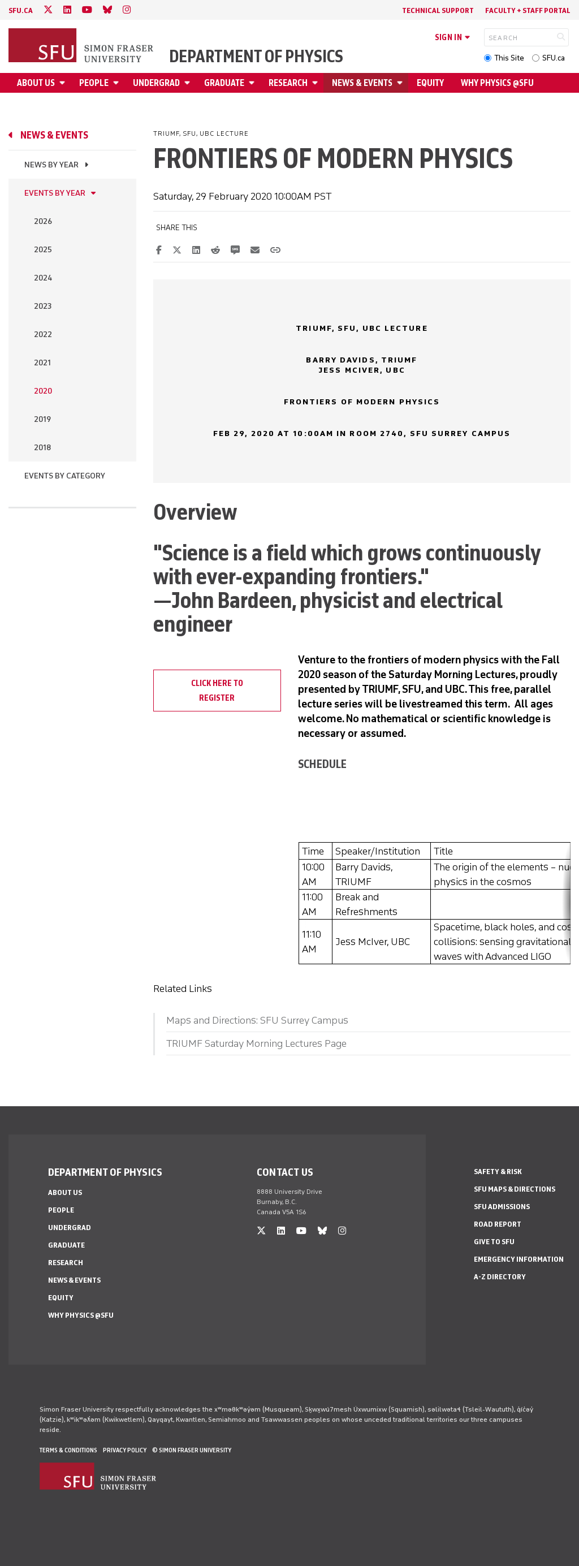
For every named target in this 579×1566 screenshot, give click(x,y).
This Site (509, 58)
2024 (43, 278)
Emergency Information (519, 1259)
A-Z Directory (500, 1277)
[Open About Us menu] (64, 83)
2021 (42, 363)
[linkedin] (67, 10)
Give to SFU (494, 1241)
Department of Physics (256, 56)
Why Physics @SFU (497, 82)
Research (288, 82)
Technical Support (438, 10)
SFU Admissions (502, 1206)
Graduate (224, 82)
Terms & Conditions (68, 1450)
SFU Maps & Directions (514, 1189)
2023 (42, 306)
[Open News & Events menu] (401, 83)
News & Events (362, 82)
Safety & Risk (498, 1171)
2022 (43, 334)
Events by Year (54, 193)
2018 (42, 447)
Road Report (497, 1224)
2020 (43, 391)
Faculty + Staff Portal (528, 10)
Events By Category (64, 476)
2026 (43, 221)
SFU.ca (553, 58)
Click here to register (217, 690)
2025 (43, 249)
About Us (36, 82)
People (94, 82)
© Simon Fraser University (191, 1450)
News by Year (51, 165)
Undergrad (156, 82)
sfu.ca (20, 10)
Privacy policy (124, 1450)
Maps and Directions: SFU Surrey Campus (257, 1020)
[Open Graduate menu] (253, 83)
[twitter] (48, 10)
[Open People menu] (117, 83)
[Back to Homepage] (81, 46)
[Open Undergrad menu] (189, 83)
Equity (430, 82)
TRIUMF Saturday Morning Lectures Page (256, 1043)
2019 (42, 419)
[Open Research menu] (316, 83)
